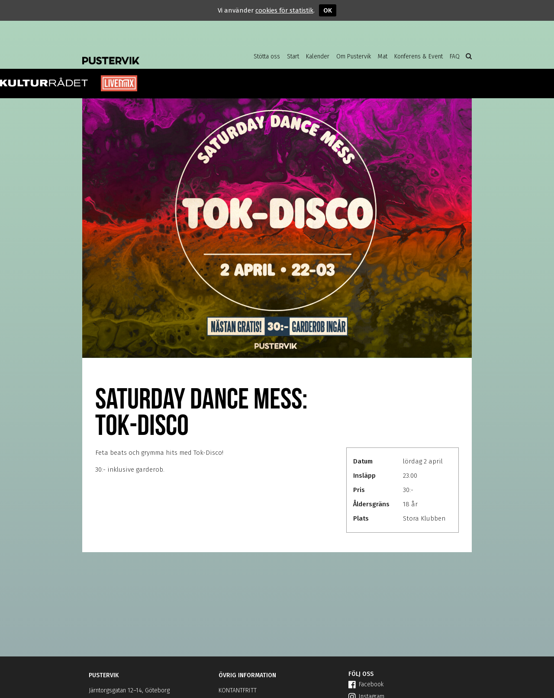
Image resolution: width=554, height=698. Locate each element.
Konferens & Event (418, 56)
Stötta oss (267, 56)
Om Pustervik (353, 56)
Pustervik (151, 54)
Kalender (317, 56)
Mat (382, 56)
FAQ (455, 56)
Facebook (365, 684)
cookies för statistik (284, 10)
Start (293, 56)
